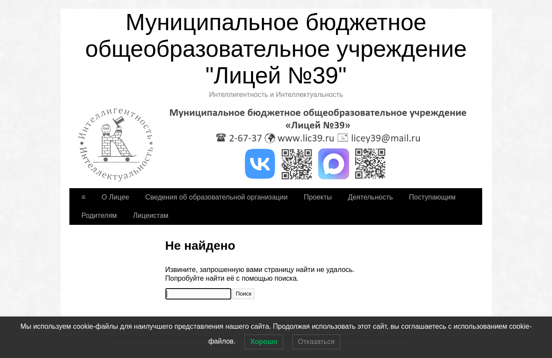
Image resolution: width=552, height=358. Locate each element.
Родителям (99, 215)
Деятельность (370, 197)
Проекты (318, 197)
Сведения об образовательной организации (216, 197)
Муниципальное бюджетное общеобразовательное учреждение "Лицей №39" (276, 48)
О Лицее (115, 197)
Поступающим (432, 197)
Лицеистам (150, 215)
